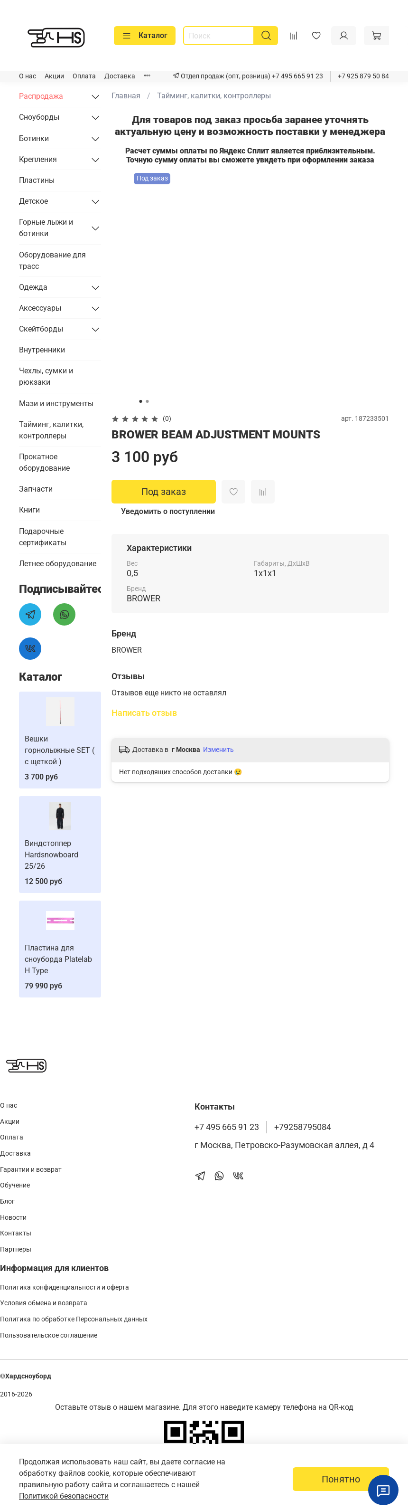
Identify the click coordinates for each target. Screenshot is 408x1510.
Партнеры (15, 1249)
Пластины (37, 180)
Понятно (341, 1479)
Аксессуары (40, 308)
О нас (27, 76)
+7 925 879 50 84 (363, 76)
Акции (54, 76)
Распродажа (41, 96)
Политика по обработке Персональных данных (74, 1319)
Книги (29, 509)
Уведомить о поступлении (168, 511)
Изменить (218, 749)
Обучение (15, 1185)
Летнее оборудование (57, 563)
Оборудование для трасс (52, 260)
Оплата (84, 76)
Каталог (144, 35)
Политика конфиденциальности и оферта (64, 1287)
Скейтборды (41, 328)
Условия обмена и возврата (43, 1303)
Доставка (119, 76)
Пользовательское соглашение (48, 1335)
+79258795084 (302, 1127)
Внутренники (42, 349)
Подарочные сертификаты (42, 537)
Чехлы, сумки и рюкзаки (46, 376)
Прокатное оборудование (44, 462)
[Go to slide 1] (140, 401)
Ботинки (34, 138)
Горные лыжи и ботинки (46, 228)
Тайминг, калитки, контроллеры (214, 95)
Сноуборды (39, 117)
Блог (7, 1201)
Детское (33, 201)
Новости (13, 1218)
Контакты (15, 1233)
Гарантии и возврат (31, 1170)
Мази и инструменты (56, 403)
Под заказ (163, 491)
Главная (125, 95)
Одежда (33, 287)
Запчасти (36, 489)
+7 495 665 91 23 (296, 76)
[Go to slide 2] (147, 401)
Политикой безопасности (64, 1496)
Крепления (38, 159)
